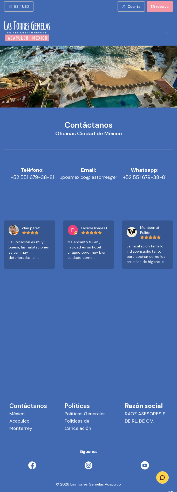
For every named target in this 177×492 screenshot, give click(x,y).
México (17, 414)
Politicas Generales (85, 414)
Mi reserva (160, 6)
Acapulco (19, 421)
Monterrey (20, 428)
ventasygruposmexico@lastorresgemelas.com (88, 177)
